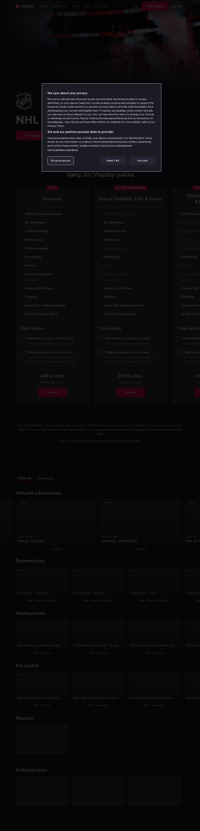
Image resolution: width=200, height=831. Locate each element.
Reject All (113, 160)
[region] (102, 127)
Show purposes (61, 160)
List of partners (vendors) (62, 150)
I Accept (142, 160)
